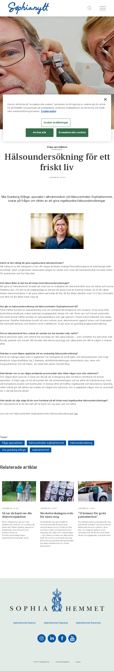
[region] (57, 118)
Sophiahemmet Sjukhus (24, 623)
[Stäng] (105, 99)
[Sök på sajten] (90, 8)
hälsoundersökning (81, 443)
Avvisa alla (39, 132)
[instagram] (41, 638)
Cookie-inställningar (56, 122)
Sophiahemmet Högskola (56, 623)
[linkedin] (52, 638)
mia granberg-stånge (14, 449)
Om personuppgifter (62, 662)
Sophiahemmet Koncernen (88, 623)
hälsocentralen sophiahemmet (46, 443)
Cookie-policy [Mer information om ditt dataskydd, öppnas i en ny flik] (48, 111)
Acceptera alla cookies (72, 132)
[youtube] (72, 638)
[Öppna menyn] (103, 8)
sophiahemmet (40, 449)
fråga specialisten (12, 443)
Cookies (78, 662)
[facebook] (62, 638)
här (76, 413)
